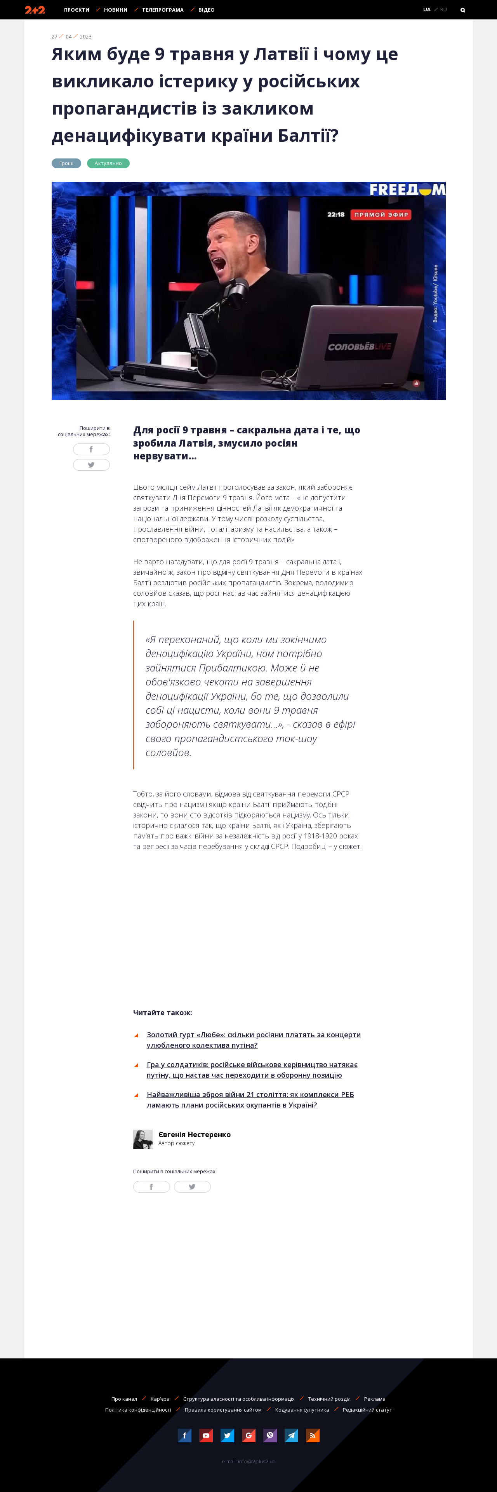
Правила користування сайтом (223, 1409)
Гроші (66, 163)
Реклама (375, 1398)
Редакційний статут (367, 1409)
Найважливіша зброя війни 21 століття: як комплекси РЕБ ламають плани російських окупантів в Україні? (250, 1099)
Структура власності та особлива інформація (239, 1398)
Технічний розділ (329, 1398)
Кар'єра (160, 1398)
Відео (206, 10)
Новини (115, 10)
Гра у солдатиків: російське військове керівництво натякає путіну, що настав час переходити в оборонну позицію (252, 1070)
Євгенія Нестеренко (194, 1134)
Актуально (108, 163)
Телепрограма (163, 10)
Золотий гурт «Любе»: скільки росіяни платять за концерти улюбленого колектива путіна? (254, 1040)
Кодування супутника (302, 1409)
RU (443, 9)
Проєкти (76, 10)
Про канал (124, 1398)
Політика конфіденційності (138, 1409)
